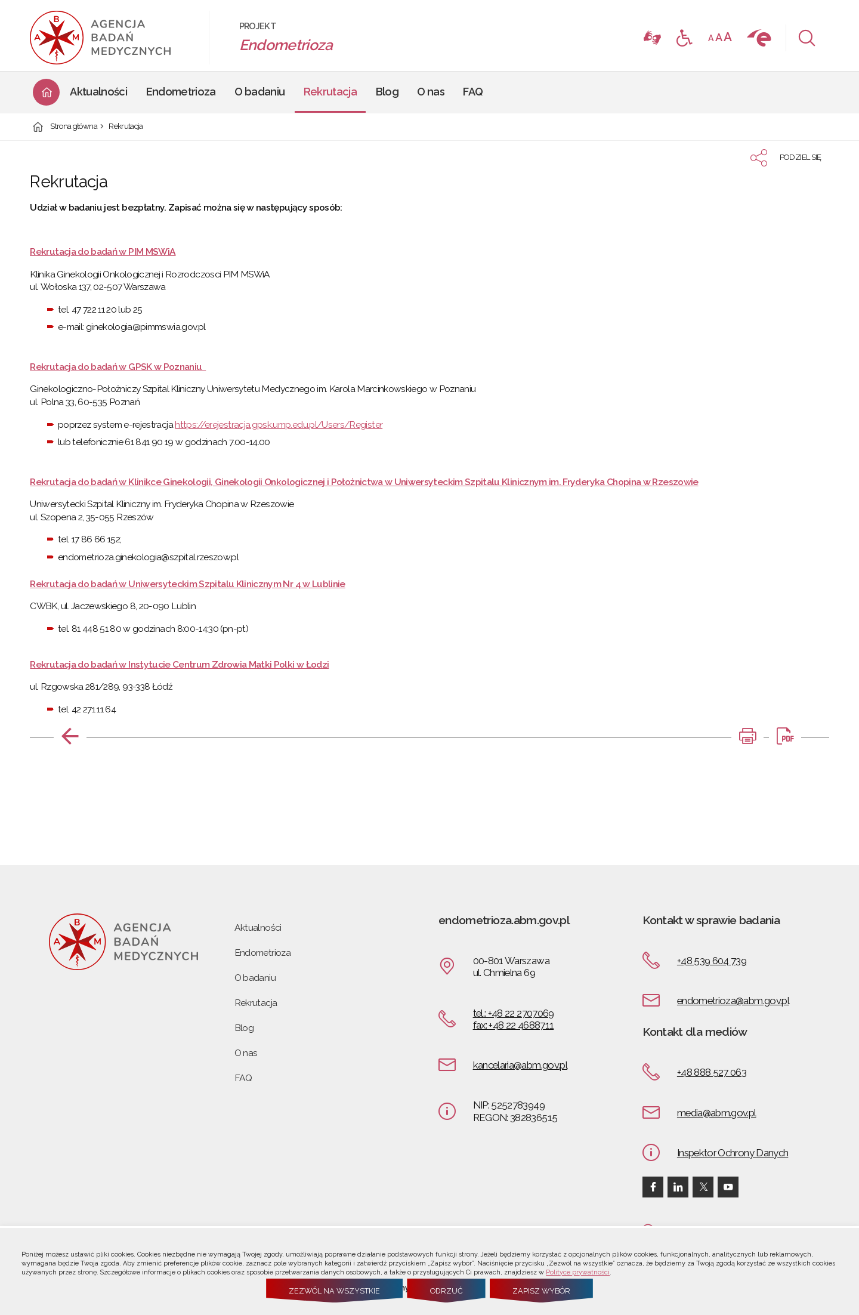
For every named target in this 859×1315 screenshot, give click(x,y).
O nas (246, 1052)
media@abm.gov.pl (716, 1113)
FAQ (243, 1078)
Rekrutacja (126, 127)
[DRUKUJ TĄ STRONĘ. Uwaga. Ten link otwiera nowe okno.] (747, 736)
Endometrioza (262, 952)
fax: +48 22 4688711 (513, 1025)
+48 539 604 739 (711, 961)
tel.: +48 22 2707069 (513, 1013)
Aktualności (258, 927)
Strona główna (73, 127)
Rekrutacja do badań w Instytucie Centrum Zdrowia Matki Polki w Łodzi (179, 664)
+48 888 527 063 (711, 1072)
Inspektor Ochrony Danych (732, 1153)
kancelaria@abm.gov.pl (520, 1065)
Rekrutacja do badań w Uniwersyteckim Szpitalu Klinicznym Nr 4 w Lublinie (187, 583)
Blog (244, 1027)
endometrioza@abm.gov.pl (733, 1001)
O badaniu (255, 977)
